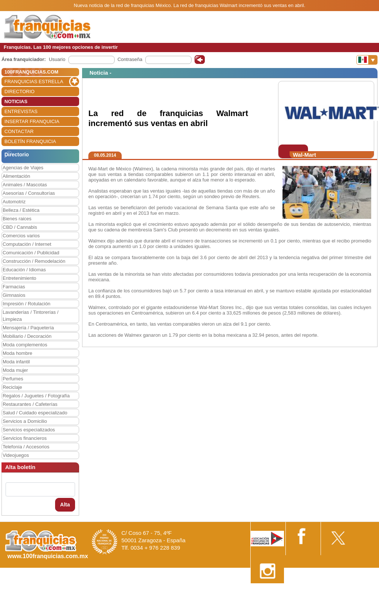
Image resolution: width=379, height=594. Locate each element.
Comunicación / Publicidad (31, 252)
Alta (65, 505)
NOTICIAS (15, 101)
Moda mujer (15, 370)
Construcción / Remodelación (34, 261)
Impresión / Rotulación (26, 303)
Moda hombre (17, 353)
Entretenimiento (19, 278)
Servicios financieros (25, 438)
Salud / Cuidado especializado (35, 412)
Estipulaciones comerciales (314, 591)
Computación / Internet (27, 244)
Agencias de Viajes (23, 167)
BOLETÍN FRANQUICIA (30, 141)
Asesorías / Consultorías (29, 193)
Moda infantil (16, 361)
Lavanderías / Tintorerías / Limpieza (30, 315)
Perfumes (13, 378)
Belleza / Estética (21, 210)
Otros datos (359, 591)
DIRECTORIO (19, 91)
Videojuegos (16, 455)
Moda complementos (25, 344)
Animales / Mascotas (25, 184)
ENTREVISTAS (20, 111)
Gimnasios (14, 295)
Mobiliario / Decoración (27, 336)
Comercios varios (21, 235)
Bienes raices (17, 218)
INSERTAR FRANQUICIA (31, 121)
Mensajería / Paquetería (28, 327)
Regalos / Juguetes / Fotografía (36, 395)
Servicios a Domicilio (25, 421)
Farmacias (14, 286)
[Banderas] (367, 60)
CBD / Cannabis (20, 227)
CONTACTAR (19, 131)
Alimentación (16, 176)
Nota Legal (269, 591)
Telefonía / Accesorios (26, 446)
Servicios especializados (29, 429)
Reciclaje (12, 387)
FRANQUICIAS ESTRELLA (33, 81)
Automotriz (14, 201)
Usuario (57, 59)
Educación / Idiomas (24, 269)
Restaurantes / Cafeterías (30, 404)
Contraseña (130, 59)
